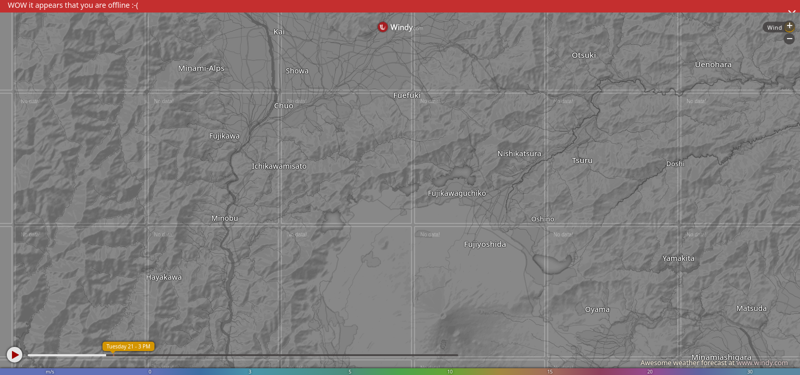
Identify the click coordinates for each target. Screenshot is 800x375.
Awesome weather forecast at (714, 362)
